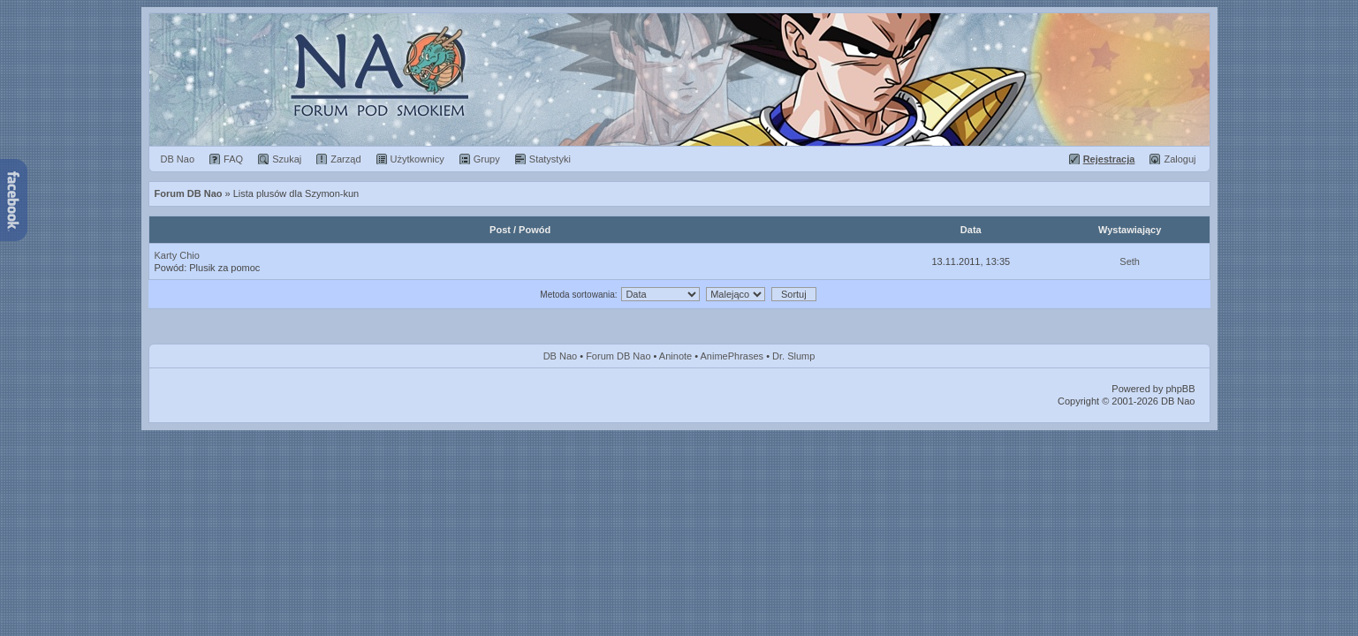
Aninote (675, 356)
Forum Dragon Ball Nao (679, 79)
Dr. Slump (793, 356)
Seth (1129, 261)
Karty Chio (177, 255)
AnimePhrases (732, 356)
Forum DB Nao (618, 356)
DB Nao (560, 356)
